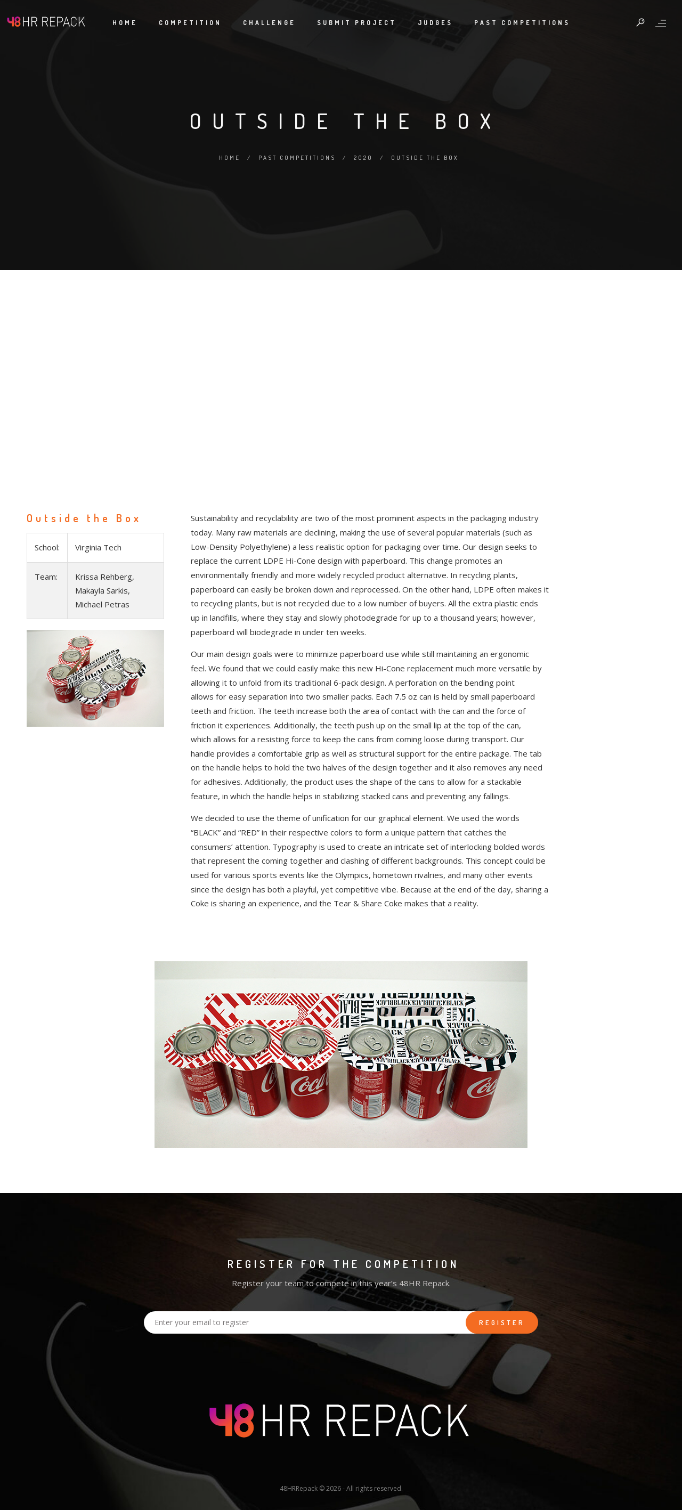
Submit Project (356, 23)
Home (124, 23)
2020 (363, 157)
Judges (435, 23)
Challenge (269, 23)
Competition (190, 23)
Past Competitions (522, 23)
